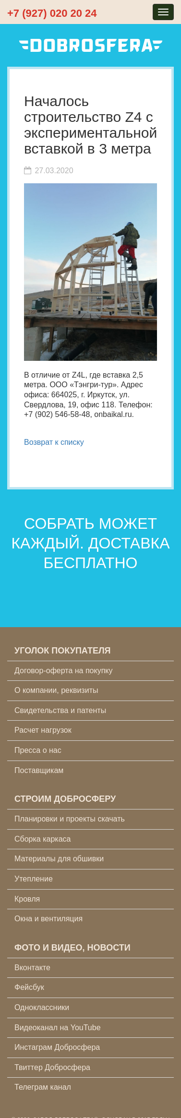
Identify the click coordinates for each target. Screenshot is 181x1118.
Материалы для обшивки (59, 859)
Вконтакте (32, 967)
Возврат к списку (54, 442)
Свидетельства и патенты (60, 710)
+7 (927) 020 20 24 (52, 13)
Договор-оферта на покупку (63, 670)
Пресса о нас (37, 750)
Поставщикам (38, 770)
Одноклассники (41, 1007)
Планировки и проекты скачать (69, 819)
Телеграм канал (42, 1087)
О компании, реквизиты (56, 690)
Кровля (27, 899)
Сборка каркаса (42, 839)
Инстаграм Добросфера (57, 1047)
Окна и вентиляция (48, 919)
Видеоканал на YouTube (57, 1027)
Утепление (33, 879)
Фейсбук (29, 987)
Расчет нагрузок (43, 730)
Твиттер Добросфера (52, 1067)
